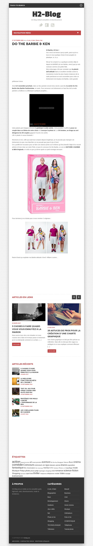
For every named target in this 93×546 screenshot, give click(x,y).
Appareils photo (25, 461)
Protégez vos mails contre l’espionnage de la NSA (29, 401)
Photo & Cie (52, 516)
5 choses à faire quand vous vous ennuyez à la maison (26, 329)
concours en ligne (42, 464)
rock (53, 470)
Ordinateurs (68, 512)
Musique (15, 470)
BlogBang (32, 126)
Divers (38, 40)
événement (17, 475)
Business (68, 492)
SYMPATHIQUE (70, 520)
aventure (46, 461)
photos (33, 470)
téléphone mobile (53, 473)
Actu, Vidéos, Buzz (39, 126)
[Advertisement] (28, 62)
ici (54, 130)
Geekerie (51, 504)
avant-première (36, 461)
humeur (56, 467)
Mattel (31, 124)
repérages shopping (45, 470)
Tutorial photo (69, 528)
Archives (15, 540)
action (16, 461)
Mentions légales (42, 540)
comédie (17, 464)
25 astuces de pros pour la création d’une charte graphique (64, 333)
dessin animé (55, 464)
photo (27, 470)
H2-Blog (46, 14)
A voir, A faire (31, 40)
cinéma (77, 461)
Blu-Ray (55, 461)
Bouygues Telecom (63, 461)
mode (75, 467)
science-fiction (71, 470)
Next (79, 297)
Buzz (71, 461)
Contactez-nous (27, 540)
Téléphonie (68, 524)
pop (36, 470)
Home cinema (69, 504)
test (31, 473)
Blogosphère (52, 492)
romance (59, 470)
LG (64, 467)
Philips (22, 470)
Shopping (16, 473)
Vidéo (62, 473)
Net (41, 40)
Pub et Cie (68, 516)
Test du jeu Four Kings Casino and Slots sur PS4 (28, 390)
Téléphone (43, 473)
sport (28, 473)
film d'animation (29, 467)
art (31, 461)
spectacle (23, 473)
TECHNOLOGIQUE (54, 524)
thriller (36, 472)
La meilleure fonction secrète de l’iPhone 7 (28, 380)
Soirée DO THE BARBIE (40, 124)
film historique (39, 467)
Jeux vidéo (51, 508)
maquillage (68, 467)
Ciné (66, 496)
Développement (53, 500)
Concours (28, 464)
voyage (67, 473)
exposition (71, 464)
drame (64, 464)
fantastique (18, 467)
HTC (51, 467)
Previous (74, 297)
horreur (47, 467)
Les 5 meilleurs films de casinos (30, 410)
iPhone (61, 467)
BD (52, 461)
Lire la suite (16, 344)
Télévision (51, 528)
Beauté (67, 488)
